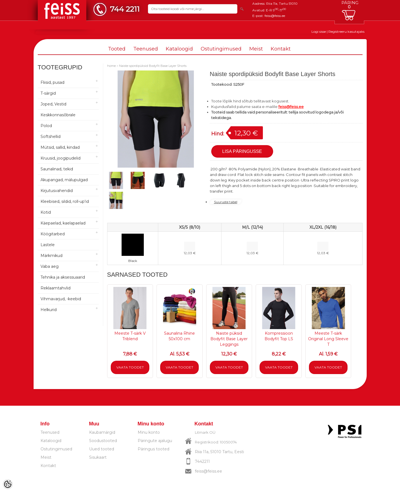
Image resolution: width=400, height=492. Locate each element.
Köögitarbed (53, 233)
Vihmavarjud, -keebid (61, 298)
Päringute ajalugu (155, 440)
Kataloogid (179, 49)
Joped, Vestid (53, 104)
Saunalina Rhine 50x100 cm (179, 336)
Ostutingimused (221, 49)
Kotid (46, 212)
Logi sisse (318, 31)
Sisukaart (98, 457)
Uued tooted (101, 448)
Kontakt (281, 49)
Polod (46, 125)
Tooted (116, 49)
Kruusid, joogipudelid (60, 158)
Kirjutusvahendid (57, 190)
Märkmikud (51, 255)
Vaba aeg (50, 266)
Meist (256, 49)
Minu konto (149, 432)
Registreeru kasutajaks (346, 31)
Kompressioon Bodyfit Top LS (279, 336)
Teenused (145, 49)
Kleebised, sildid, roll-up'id (65, 201)
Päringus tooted (153, 448)
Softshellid (51, 136)
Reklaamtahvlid (56, 288)
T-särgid (48, 93)
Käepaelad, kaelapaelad (63, 223)
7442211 (202, 461)
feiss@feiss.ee (275, 16)
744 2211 (125, 9)
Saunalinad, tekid (57, 168)
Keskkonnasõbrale (58, 114)
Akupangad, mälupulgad (64, 179)
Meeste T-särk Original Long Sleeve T (328, 339)
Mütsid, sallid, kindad (60, 147)
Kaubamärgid (102, 432)
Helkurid (49, 309)
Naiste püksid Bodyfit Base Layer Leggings (229, 339)
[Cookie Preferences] (8, 484)
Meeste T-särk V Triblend (130, 336)
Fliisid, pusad (52, 82)
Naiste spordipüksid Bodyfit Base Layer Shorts (153, 66)
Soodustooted (103, 440)
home (111, 66)
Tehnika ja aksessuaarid (63, 277)
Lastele (48, 244)
